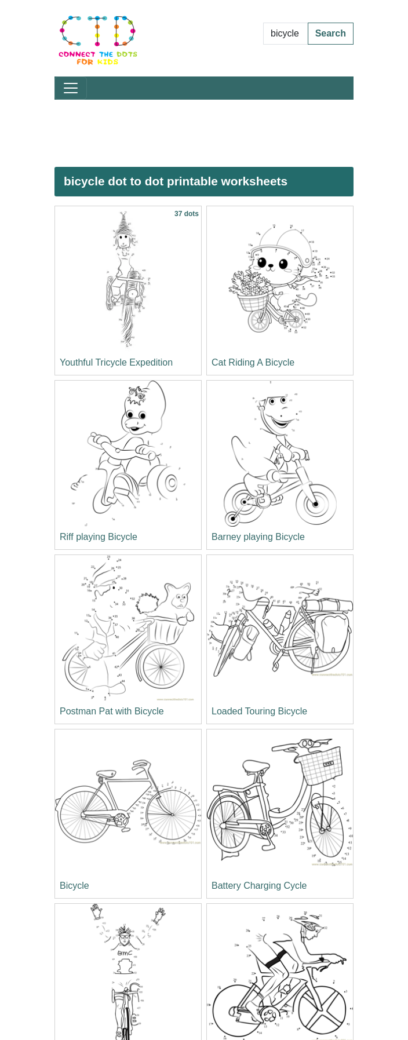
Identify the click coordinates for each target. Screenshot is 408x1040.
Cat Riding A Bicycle (253, 362)
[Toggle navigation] (70, 88)
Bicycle (74, 886)
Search (330, 33)
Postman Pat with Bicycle (112, 711)
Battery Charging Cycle (259, 886)
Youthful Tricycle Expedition (116, 362)
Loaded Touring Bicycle (259, 711)
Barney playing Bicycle (258, 537)
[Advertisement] (204, 133)
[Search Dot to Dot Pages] (285, 34)
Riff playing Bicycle (98, 537)
